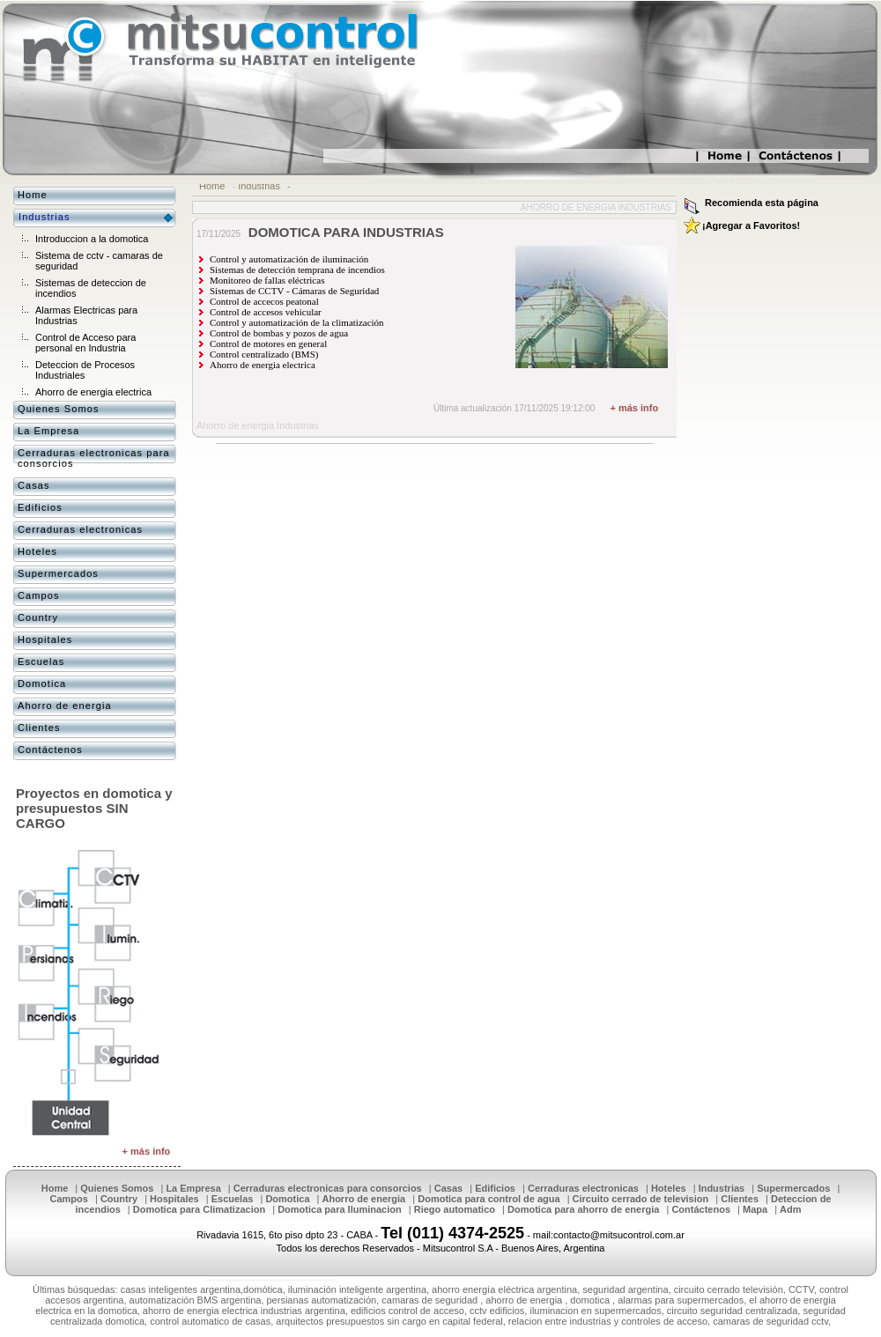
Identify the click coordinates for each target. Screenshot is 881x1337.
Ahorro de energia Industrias (596, 207)
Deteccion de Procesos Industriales (85, 369)
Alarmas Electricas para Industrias (86, 315)
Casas (34, 485)
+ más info (634, 408)
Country (38, 617)
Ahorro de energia (65, 705)
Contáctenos (50, 749)
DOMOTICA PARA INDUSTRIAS (346, 232)
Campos (39, 595)
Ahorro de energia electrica (93, 392)
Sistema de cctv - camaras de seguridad (99, 260)
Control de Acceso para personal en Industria (85, 342)
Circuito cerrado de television (641, 1198)
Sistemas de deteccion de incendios (90, 288)
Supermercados (58, 573)
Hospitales (45, 639)
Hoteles (37, 551)
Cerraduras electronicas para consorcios (94, 458)
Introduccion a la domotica (91, 238)
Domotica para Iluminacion (340, 1209)
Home (212, 186)
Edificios (40, 507)
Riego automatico (454, 1209)
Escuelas (41, 661)
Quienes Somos (59, 408)
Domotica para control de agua (488, 1198)
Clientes (39, 727)
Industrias (259, 186)
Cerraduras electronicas (80, 529)
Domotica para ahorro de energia (583, 1209)
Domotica (42, 683)
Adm (790, 1209)
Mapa (755, 1209)
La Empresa (48, 430)
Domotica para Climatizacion (199, 1209)
